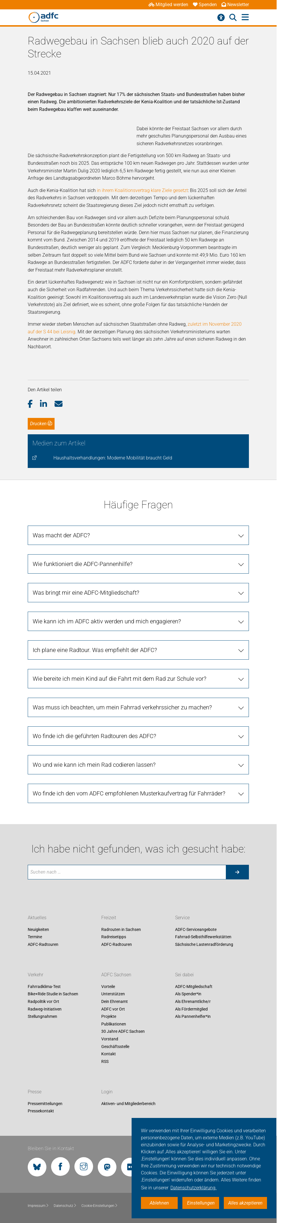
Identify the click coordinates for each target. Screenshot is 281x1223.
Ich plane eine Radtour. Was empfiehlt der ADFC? (95, 649)
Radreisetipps (113, 937)
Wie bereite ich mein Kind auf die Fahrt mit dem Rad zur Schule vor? (119, 678)
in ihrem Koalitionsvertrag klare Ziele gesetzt (142, 190)
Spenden (205, 4)
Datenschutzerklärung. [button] (193, 1188)
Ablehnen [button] (159, 1203)
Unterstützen (113, 994)
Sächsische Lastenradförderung (204, 944)
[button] (34, 404)
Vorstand (109, 1039)
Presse (34, 1092)
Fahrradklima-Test (44, 986)
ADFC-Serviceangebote (196, 929)
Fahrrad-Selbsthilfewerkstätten (203, 937)
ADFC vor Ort (113, 1009)
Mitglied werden (168, 4)
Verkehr (35, 974)
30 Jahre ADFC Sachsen (123, 1031)
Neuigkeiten (38, 929)
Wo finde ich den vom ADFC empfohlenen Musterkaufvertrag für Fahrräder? (129, 793)
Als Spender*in (188, 994)
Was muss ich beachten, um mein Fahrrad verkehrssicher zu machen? (122, 707)
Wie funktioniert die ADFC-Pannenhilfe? (82, 563)
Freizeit (108, 917)
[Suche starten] (237, 872)
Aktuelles (37, 917)
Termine (35, 937)
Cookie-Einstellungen (99, 1206)
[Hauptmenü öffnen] (245, 17)
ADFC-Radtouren (43, 944)
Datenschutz (65, 1206)
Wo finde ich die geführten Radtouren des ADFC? (94, 736)
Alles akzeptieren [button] (245, 1203)
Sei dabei (184, 974)
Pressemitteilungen (45, 1103)
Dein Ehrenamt (114, 1001)
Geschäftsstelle (115, 1046)
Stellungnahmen (42, 1016)
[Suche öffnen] (233, 17)
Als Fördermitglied (191, 1009)
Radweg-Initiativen (45, 1009)
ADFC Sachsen (116, 974)
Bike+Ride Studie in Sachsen (53, 994)
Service (182, 917)
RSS (105, 1061)
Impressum (38, 1206)
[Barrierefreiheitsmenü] (221, 17)
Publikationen (113, 1024)
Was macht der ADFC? (61, 535)
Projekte (108, 1016)
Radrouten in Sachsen (121, 929)
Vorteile (108, 986)
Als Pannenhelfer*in (193, 1016)
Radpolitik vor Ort (43, 1001)
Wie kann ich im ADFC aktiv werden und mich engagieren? (107, 621)
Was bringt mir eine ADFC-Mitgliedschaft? (86, 592)
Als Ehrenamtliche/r (193, 1001)
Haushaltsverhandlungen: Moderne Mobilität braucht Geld (112, 458)
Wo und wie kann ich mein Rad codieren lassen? (94, 764)
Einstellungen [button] (201, 1203)
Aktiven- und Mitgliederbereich (128, 1103)
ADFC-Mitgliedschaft (193, 986)
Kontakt (108, 1054)
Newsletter (235, 4)
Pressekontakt (41, 1111)
